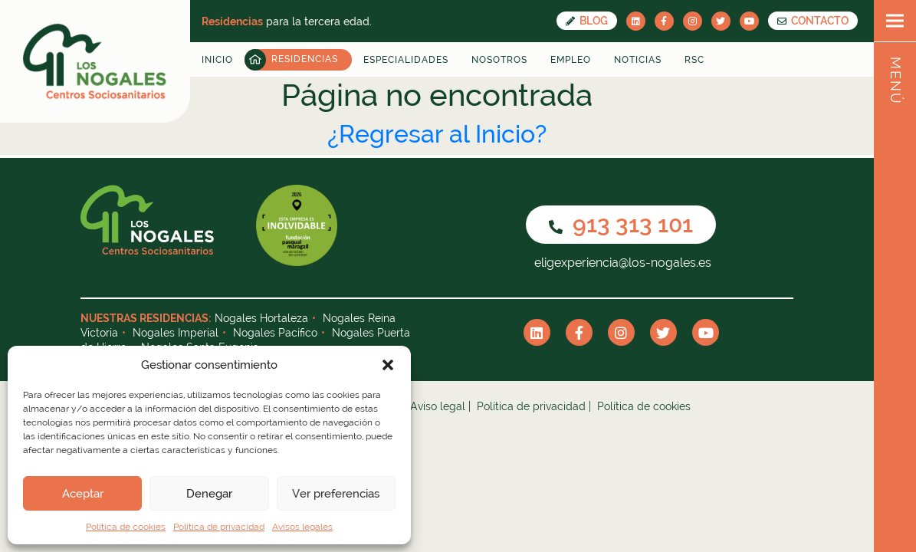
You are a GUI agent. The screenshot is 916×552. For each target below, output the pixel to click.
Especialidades (405, 59)
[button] (388, 365)
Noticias (638, 59)
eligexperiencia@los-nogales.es (621, 262)
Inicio (217, 59)
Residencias (304, 59)
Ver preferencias (335, 494)
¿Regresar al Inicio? (437, 134)
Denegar (209, 494)
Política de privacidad (218, 526)
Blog (587, 21)
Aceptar (82, 494)
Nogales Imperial (175, 333)
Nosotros (499, 59)
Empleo (570, 59)
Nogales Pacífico (275, 333)
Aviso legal (437, 406)
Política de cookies (126, 526)
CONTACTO (813, 21)
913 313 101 (621, 224)
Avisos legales (302, 526)
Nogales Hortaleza (261, 318)
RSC (694, 59)
